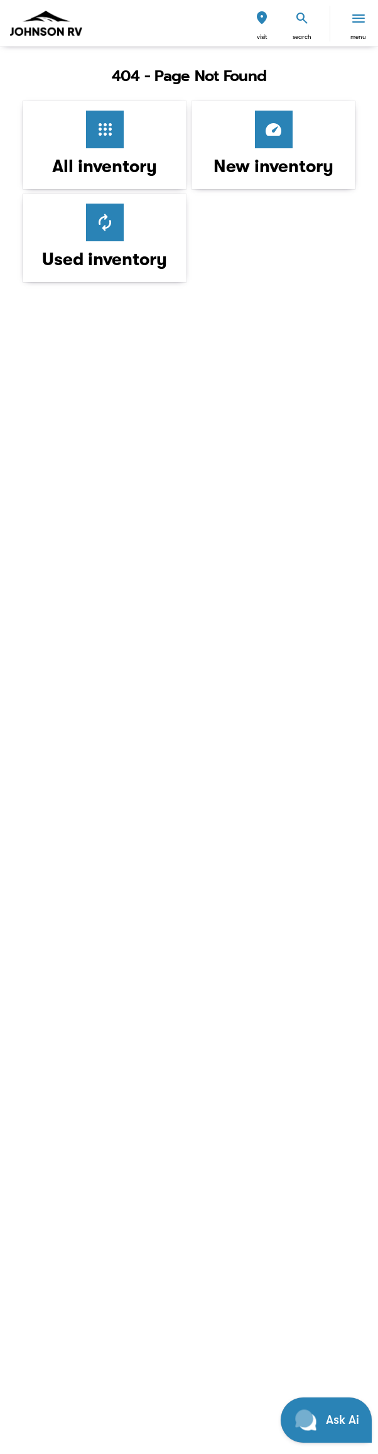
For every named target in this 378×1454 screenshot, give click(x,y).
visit (262, 36)
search (302, 36)
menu (358, 36)
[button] (261, 23)
